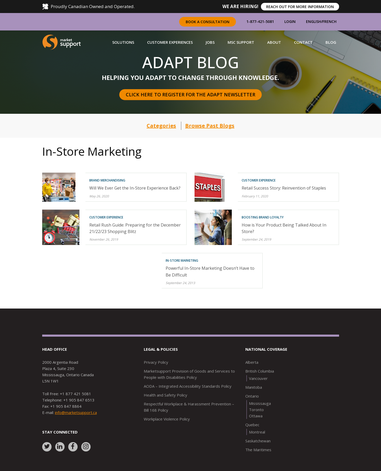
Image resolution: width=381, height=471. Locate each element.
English (313, 21)
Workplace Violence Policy (167, 419)
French (329, 21)
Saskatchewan (258, 440)
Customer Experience (259, 180)
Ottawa (256, 415)
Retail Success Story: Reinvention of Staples (284, 188)
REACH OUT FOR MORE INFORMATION (300, 6)
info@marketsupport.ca (76, 412)
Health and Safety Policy (165, 395)
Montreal (257, 432)
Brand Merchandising (107, 180)
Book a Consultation (207, 21)
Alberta (251, 362)
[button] (123, 42)
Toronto (256, 409)
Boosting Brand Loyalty (263, 217)
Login (290, 21)
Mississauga (260, 403)
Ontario (252, 396)
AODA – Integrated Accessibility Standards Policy (188, 386)
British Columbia (259, 371)
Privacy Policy (156, 362)
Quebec (252, 424)
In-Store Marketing (182, 260)
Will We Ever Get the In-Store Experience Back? (134, 188)
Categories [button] (161, 125)
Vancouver (258, 378)
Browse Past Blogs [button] (209, 125)
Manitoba (253, 387)
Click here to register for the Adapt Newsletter (190, 94)
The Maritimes (258, 449)
